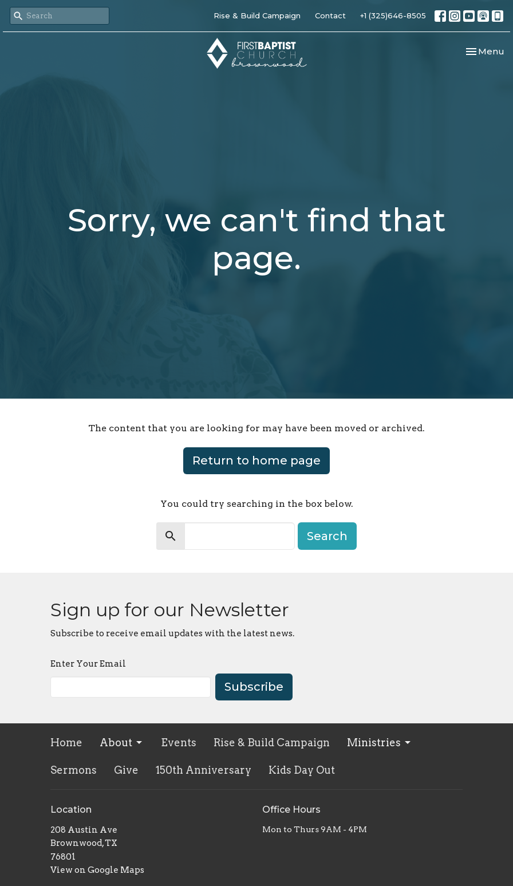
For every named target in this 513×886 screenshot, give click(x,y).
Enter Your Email (88, 664)
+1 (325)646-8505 (393, 15)
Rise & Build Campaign (257, 15)
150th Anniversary (203, 770)
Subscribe (253, 687)
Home (66, 743)
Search (327, 536)
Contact (330, 15)
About (122, 743)
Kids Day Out (302, 770)
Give (126, 770)
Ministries (379, 743)
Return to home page (256, 460)
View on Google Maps (97, 870)
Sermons (73, 770)
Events (178, 743)
